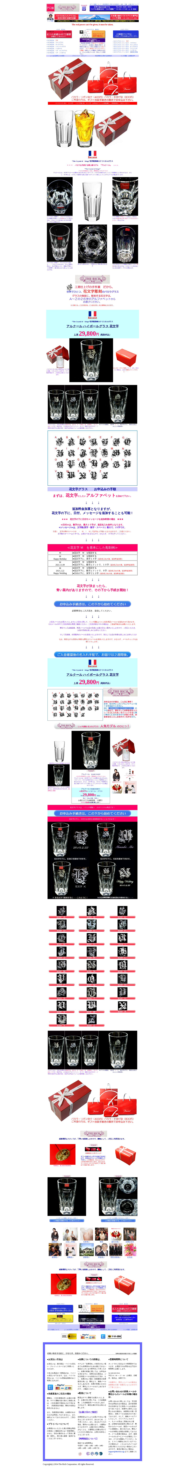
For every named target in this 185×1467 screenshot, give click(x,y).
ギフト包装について (95, 4)
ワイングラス (59, 42)
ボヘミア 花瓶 (60, 1313)
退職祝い (70, 1257)
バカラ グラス (124, 29)
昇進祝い (101, 1257)
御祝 (101, 1242)
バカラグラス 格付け (91, 1304)
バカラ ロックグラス (131, 46)
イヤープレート (123, 1323)
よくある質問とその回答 (57, 55)
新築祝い (86, 1257)
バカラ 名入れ (60, 29)
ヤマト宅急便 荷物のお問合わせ (90, 1323)
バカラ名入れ (50, 40)
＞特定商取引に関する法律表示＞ (111, 4)
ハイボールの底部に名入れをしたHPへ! (118, 1218)
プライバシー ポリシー (79, 55)
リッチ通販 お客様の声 (128, 55)
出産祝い (86, 1242)
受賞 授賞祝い (115, 1257)
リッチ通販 (50, 21)
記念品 (129, 1257)
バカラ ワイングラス (131, 45)
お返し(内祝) (70, 1242)
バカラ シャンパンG (131, 48)
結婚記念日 (130, 1242)
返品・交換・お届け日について (130, 4)
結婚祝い (55, 1242)
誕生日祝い (116, 1242)
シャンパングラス (60, 46)
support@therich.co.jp (116, 1452)
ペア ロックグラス (61, 50)
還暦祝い (55, 1257)
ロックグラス (59, 44)
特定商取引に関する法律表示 (103, 55)
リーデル (91, 1313)
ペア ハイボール (60, 52)
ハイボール (58, 48)
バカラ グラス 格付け (92, 29)
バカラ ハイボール (130, 50)
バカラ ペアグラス (130, 43)
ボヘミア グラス (60, 1323)
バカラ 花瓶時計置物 (131, 52)
